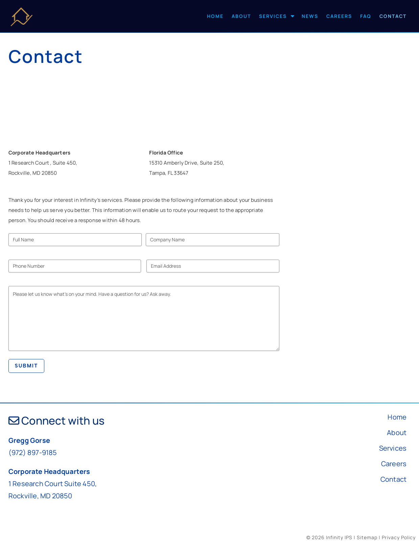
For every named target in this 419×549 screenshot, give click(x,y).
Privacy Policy (399, 537)
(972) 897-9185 (32, 452)
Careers (339, 16)
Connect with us (56, 420)
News (310, 16)
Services (273, 16)
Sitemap (367, 537)
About (241, 16)
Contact (392, 16)
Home (215, 16)
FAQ (365, 16)
